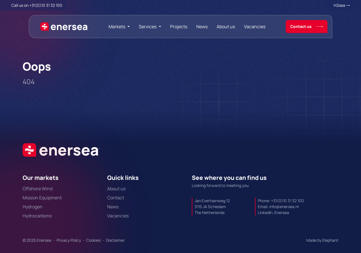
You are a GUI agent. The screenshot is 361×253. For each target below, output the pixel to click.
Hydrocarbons (37, 216)
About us (226, 26)
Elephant (330, 240)
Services (148, 26)
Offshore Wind (37, 189)
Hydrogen (33, 207)
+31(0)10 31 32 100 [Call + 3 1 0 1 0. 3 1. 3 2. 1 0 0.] (45, 5)
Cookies (94, 240)
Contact (115, 198)
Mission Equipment (42, 198)
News (202, 26)
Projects (178, 26)
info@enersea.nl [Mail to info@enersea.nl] (284, 206)
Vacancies (254, 26)
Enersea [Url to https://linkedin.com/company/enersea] (281, 212)
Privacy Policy (69, 240)
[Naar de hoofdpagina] (64, 26)
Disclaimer (115, 240)
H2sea (339, 5)
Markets (117, 26)
